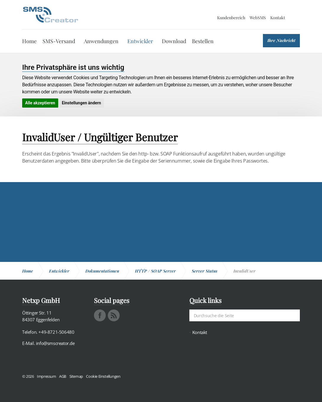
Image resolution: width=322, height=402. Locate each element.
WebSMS (258, 17)
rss (114, 315)
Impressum (46, 376)
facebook (100, 315)
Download (174, 41)
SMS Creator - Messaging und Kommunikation (50, 15)
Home (29, 41)
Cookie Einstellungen (103, 376)
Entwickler (140, 41)
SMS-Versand (59, 41)
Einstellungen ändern (81, 102)
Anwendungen (101, 41)
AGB (62, 376)
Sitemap (76, 376)
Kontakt (277, 17)
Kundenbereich (231, 17)
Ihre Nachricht (281, 40)
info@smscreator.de (55, 343)
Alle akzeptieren (40, 102)
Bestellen (203, 41)
